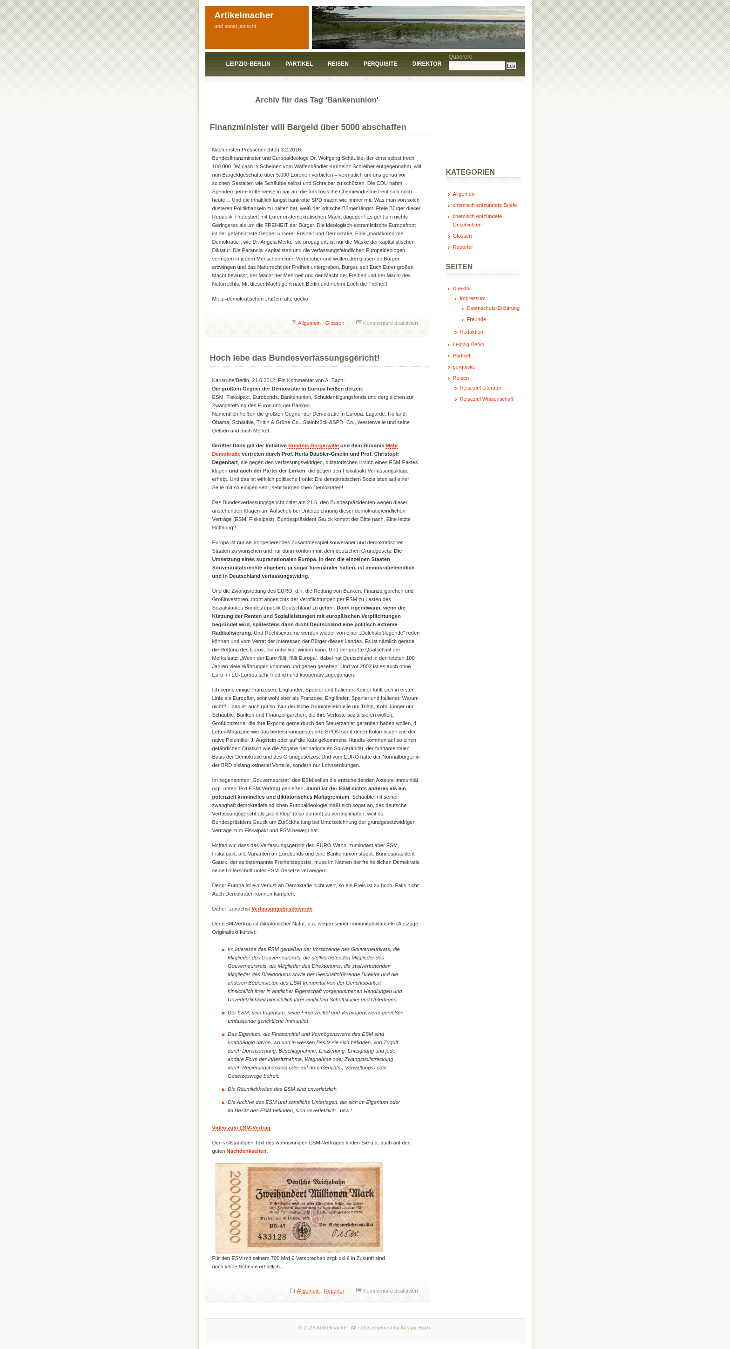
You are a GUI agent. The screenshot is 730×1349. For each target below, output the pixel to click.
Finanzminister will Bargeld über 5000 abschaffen (308, 127)
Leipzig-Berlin (248, 64)
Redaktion (471, 332)
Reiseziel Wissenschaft (487, 399)
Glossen (334, 323)
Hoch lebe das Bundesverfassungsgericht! (295, 358)
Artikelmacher (244, 15)
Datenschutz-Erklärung (493, 308)
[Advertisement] (471, 127)
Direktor (426, 64)
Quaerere (461, 57)
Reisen (338, 64)
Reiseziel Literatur (481, 387)
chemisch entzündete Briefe (485, 205)
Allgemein (309, 323)
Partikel (299, 64)
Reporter (334, 1291)
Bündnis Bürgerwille (313, 445)
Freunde (477, 319)
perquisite (381, 64)
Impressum (473, 298)
